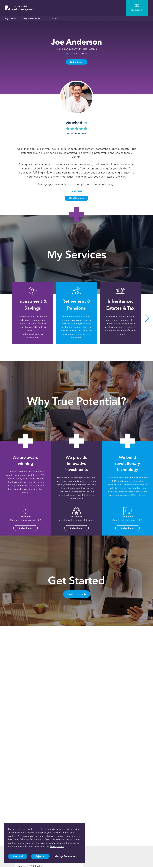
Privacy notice (57, 846)
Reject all (40, 856)
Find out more (25, 528)
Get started (53, 18)
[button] (147, 318)
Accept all (17, 856)
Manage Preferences (66, 856)
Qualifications (76, 198)
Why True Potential (32, 18)
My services (10, 18)
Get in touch (76, 62)
